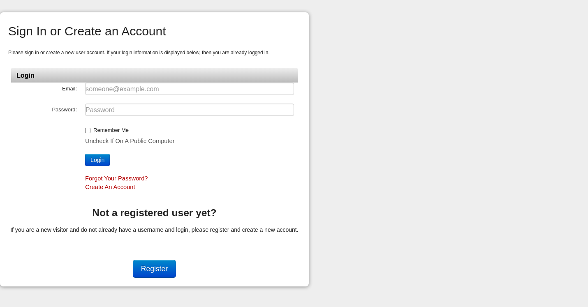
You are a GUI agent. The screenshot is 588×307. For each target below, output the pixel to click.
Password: (64, 109)
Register (154, 269)
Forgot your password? (116, 178)
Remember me (111, 130)
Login (97, 160)
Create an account (110, 187)
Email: (69, 88)
